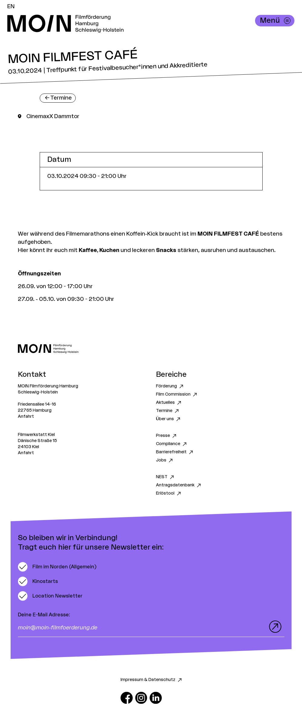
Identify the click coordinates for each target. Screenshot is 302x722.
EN (11, 6)
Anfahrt (26, 416)
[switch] (57, 567)
